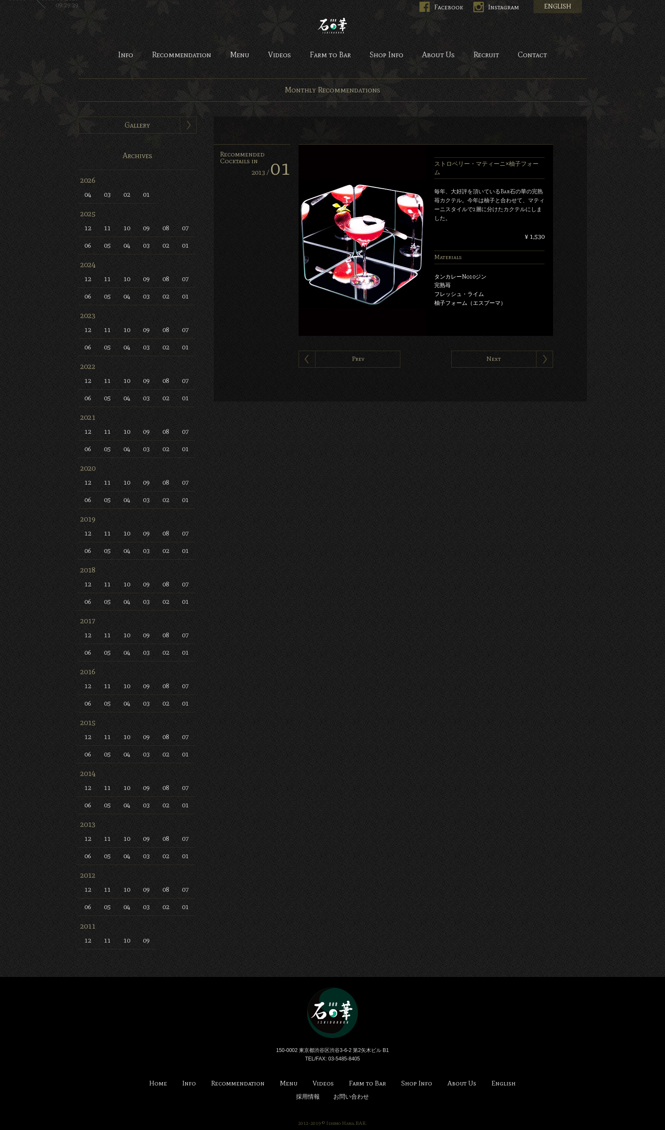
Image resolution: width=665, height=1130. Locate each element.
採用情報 (308, 1097)
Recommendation (181, 55)
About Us (438, 55)
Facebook (448, 7)
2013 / (270, 172)
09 (146, 228)
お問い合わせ (351, 1097)
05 (107, 245)
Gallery (137, 125)
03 (107, 194)
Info (125, 55)
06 (87, 245)
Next (493, 359)
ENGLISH (557, 6)
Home (158, 1083)
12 (87, 228)
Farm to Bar (330, 55)
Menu (239, 55)
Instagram (503, 7)
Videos (279, 55)
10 (126, 228)
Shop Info (386, 55)
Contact (532, 55)
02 (126, 194)
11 (107, 228)
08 (165, 228)
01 (146, 194)
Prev (358, 359)
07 (185, 228)
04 (87, 194)
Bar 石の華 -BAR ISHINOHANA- (332, 25)
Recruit (486, 55)
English (504, 1083)
